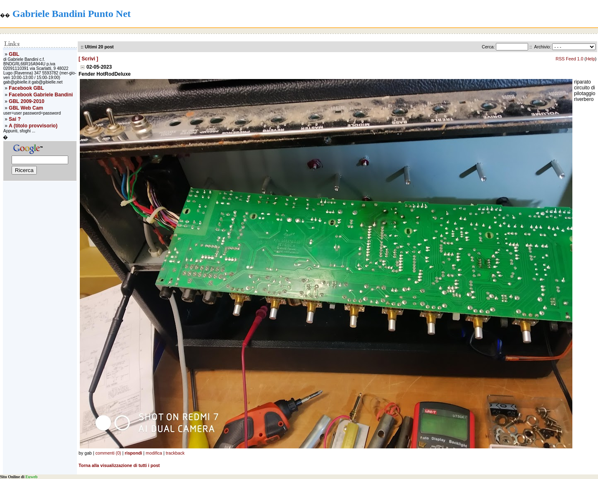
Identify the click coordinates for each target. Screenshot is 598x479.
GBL (14, 54)
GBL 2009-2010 (26, 101)
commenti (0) (108, 452)
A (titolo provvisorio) (33, 126)
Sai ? (15, 119)
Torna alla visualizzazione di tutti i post (119, 465)
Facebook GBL (26, 88)
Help (590, 58)
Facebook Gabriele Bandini (41, 95)
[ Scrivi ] (88, 59)
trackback (175, 452)
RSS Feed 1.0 (569, 58)
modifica (154, 452)
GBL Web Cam (26, 108)
